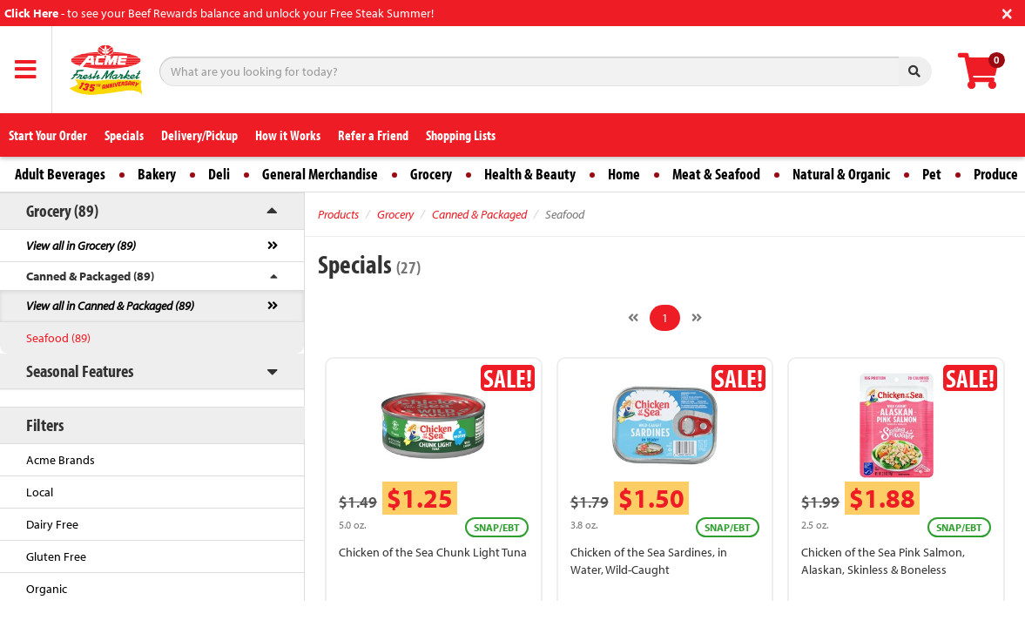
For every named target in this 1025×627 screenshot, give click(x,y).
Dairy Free (52, 524)
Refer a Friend (373, 135)
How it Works (287, 135)
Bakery (157, 174)
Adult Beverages (60, 174)
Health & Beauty (530, 174)
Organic (46, 589)
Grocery (431, 174)
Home (624, 174)
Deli (219, 174)
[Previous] (633, 318)
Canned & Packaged (479, 214)
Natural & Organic (841, 174)
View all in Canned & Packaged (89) (110, 306)
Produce (996, 174)
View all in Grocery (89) (81, 245)
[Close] (1007, 12)
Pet (931, 174)
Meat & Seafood (716, 174)
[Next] (696, 318)
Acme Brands (60, 460)
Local (39, 492)
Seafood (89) (58, 338)
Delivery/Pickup (199, 135)
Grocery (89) (62, 210)
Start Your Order (48, 135)
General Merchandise (320, 174)
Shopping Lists (461, 135)
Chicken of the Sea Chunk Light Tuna (433, 552)
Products (338, 214)
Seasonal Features (79, 370)
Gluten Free (56, 556)
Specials (124, 135)
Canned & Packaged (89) (90, 276)
